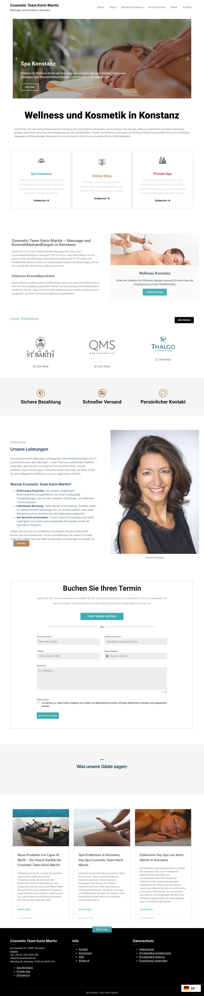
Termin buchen (156, 7)
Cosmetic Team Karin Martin (34, 5)
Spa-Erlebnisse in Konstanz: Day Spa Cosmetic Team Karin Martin (101, 971)
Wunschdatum (111, 651)
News (174, 7)
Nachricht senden (47, 715)
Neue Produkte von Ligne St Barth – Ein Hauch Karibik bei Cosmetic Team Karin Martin (39, 971)
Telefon (40, 651)
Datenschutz (43, 699)
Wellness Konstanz (131, 7)
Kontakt (187, 7)
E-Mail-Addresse (113, 636)
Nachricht (41, 665)
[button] (16, 59)
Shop (112, 7)
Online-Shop (102, 176)
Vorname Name (45, 636)
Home (100, 7)
